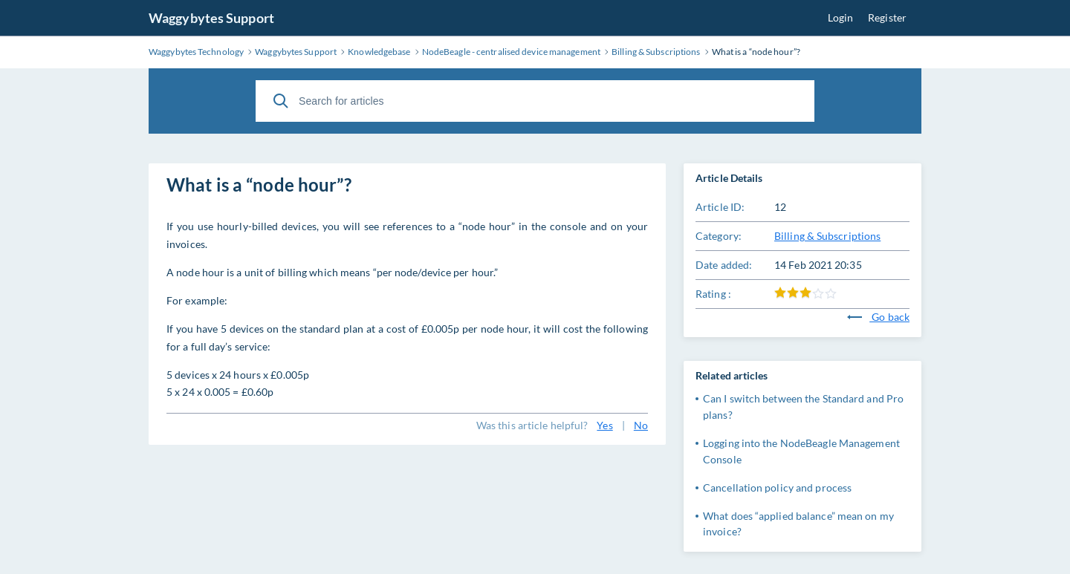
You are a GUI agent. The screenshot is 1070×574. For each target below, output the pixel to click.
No (641, 425)
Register (887, 17)
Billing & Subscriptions (827, 235)
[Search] (280, 101)
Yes (604, 425)
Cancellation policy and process (777, 487)
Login (841, 17)
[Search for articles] (535, 101)
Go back (878, 316)
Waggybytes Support (211, 18)
